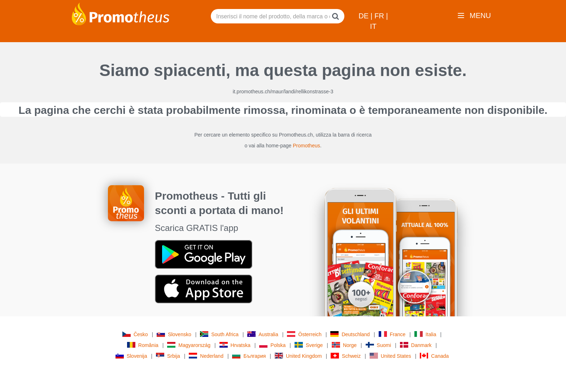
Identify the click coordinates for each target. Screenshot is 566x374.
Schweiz (346, 356)
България (249, 356)
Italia (425, 334)
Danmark (416, 345)
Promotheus (306, 145)
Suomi (378, 345)
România (142, 345)
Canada (434, 356)
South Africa (219, 334)
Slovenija (131, 356)
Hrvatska (235, 345)
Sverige (309, 345)
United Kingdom (298, 356)
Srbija (168, 356)
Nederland (206, 356)
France (392, 334)
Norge (344, 345)
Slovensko (174, 334)
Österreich (304, 334)
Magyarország (188, 345)
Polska (272, 345)
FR (380, 16)
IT (373, 26)
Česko (135, 334)
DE (364, 16)
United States (390, 356)
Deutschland (350, 334)
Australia (262, 334)
